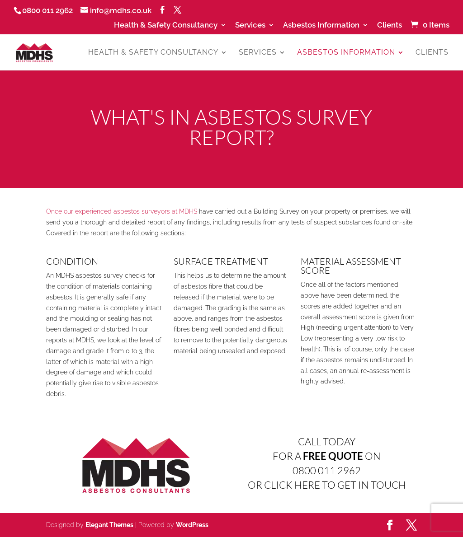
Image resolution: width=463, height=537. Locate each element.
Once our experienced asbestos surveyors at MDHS (121, 211)
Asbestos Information (321, 25)
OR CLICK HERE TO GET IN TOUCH (327, 485)
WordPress (192, 524)
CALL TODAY (326, 441)
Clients (389, 25)
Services (250, 25)
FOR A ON (327, 456)
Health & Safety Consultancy (165, 25)
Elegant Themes (109, 524)
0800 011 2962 (327, 470)
